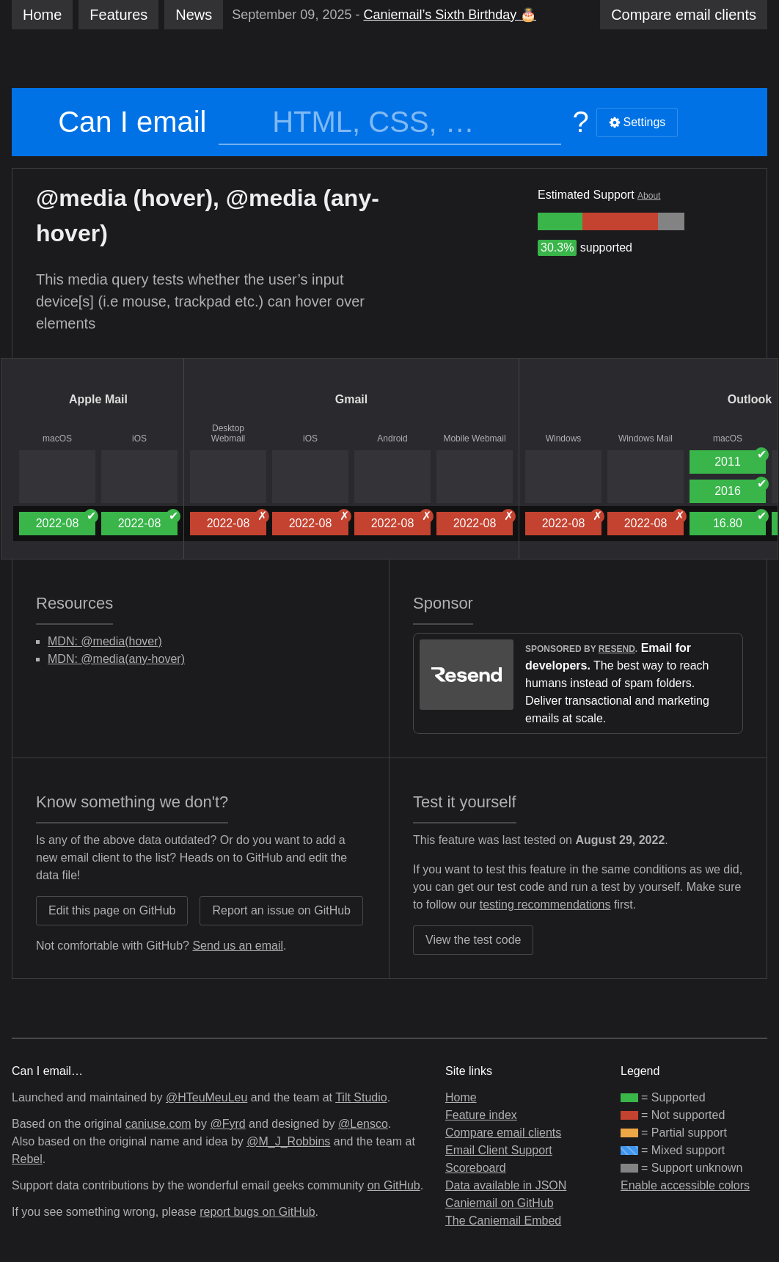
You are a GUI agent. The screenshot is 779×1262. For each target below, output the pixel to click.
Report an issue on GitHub (281, 910)
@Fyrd (227, 1124)
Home (42, 15)
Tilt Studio (361, 1097)
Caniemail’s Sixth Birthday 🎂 (449, 14)
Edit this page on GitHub (111, 910)
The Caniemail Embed (503, 1220)
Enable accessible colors (685, 1185)
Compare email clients (503, 1132)
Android (392, 438)
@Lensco (363, 1124)
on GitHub (393, 1185)
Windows (564, 438)
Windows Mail (645, 438)
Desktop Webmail (228, 433)
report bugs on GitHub (257, 1212)
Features (118, 15)
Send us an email (237, 945)
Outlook (750, 399)
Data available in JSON (505, 1185)
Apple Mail (98, 399)
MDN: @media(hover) (105, 641)
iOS (139, 438)
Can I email (132, 122)
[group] (560, 221)
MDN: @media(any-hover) (116, 659)
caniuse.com (158, 1124)
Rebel (27, 1159)
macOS (57, 438)
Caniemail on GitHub (499, 1203)
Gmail (351, 399)
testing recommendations (545, 904)
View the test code (473, 939)
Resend (617, 649)
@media (81, 198)
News (193, 15)
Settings (637, 122)
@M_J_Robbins (288, 1141)
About (648, 196)
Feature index (481, 1115)
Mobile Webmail (474, 438)
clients (683, 15)
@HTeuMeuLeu (206, 1097)
